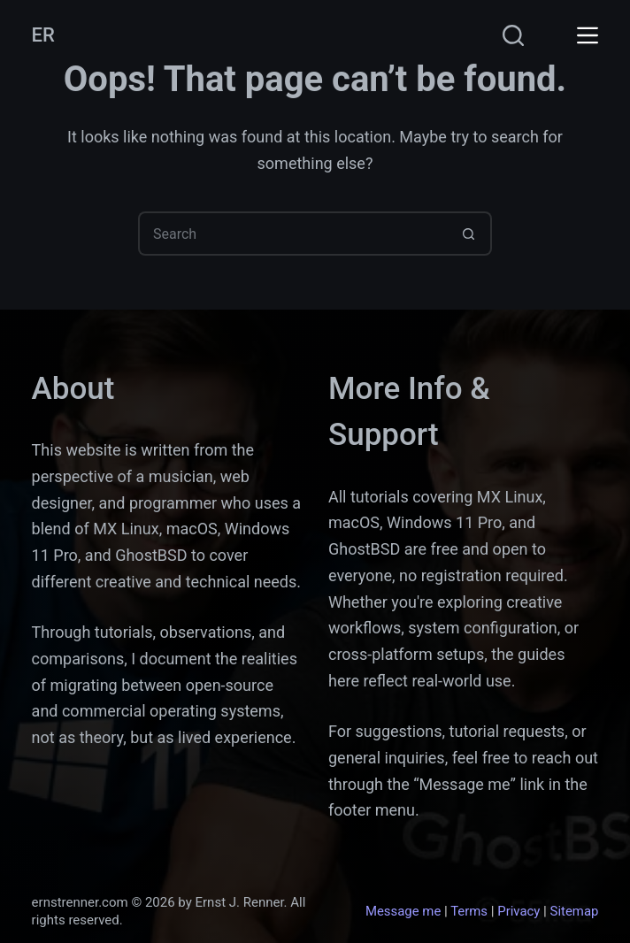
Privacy (518, 911)
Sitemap (574, 911)
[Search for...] (293, 233)
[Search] (513, 35)
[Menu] (587, 35)
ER (43, 35)
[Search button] (470, 233)
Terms (469, 911)
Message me (403, 911)
